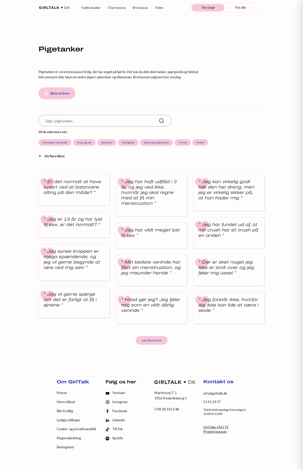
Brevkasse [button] (140, 8)
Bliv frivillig (65, 411)
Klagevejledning (69, 438)
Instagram (117, 402)
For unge (208, 7)
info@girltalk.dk (215, 393)
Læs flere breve (151, 340)
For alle (240, 7)
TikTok (114, 429)
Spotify (114, 438)
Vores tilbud (66, 402)
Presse (62, 393)
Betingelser (65, 447)
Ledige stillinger (69, 420)
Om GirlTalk (73, 382)
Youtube (115, 393)
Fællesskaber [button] (91, 8)
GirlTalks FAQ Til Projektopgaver (215, 429)
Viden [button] (159, 8)
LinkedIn (115, 420)
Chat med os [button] (117, 8)
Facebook (116, 411)
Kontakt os (218, 382)
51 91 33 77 (211, 402)
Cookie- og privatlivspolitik (76, 429)
